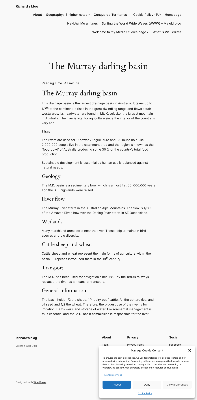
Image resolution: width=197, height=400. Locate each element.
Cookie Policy (145, 393)
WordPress (40, 382)
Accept (117, 384)
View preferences (177, 384)
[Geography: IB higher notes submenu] (89, 15)
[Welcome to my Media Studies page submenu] (148, 32)
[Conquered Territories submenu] (128, 15)
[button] (190, 350)
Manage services (113, 374)
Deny (147, 384)
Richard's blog (27, 6)
